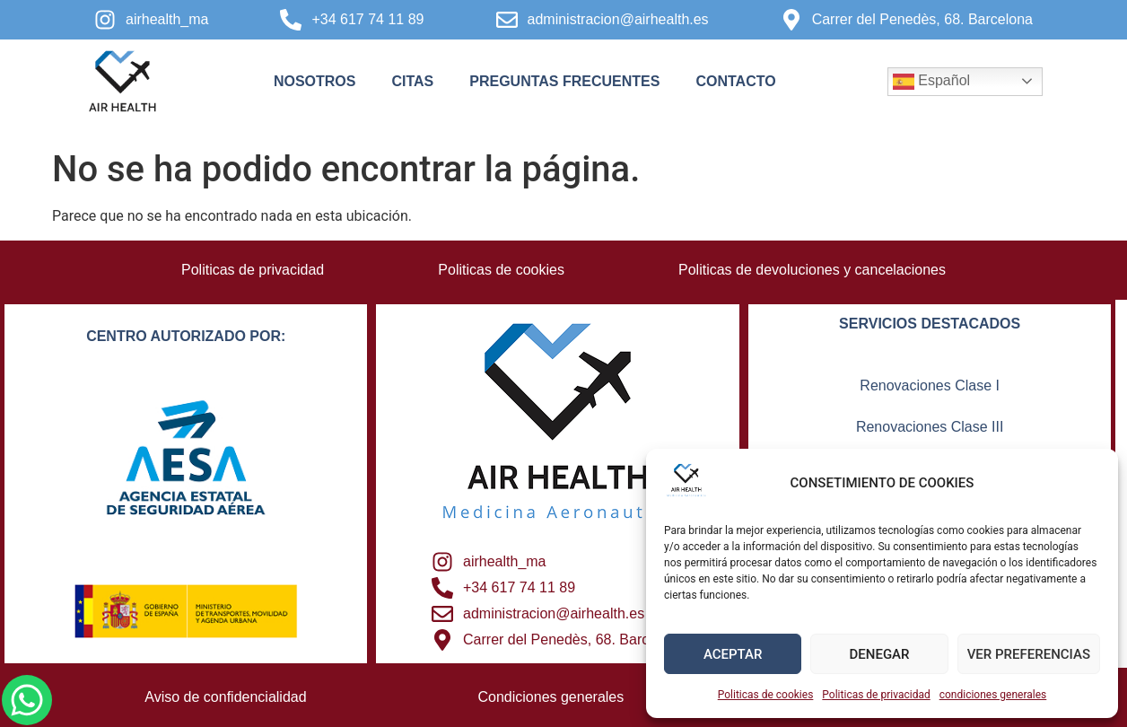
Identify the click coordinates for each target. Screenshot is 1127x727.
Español (931, 81)
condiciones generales (993, 694)
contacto (735, 81)
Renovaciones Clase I (930, 385)
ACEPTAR (733, 654)
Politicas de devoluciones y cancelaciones (813, 269)
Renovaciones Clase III (930, 426)
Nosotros (315, 81)
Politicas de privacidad (876, 694)
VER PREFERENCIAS (1028, 654)
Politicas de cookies (766, 694)
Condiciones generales (552, 697)
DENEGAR (880, 654)
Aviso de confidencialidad (225, 697)
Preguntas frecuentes (564, 81)
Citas (412, 81)
